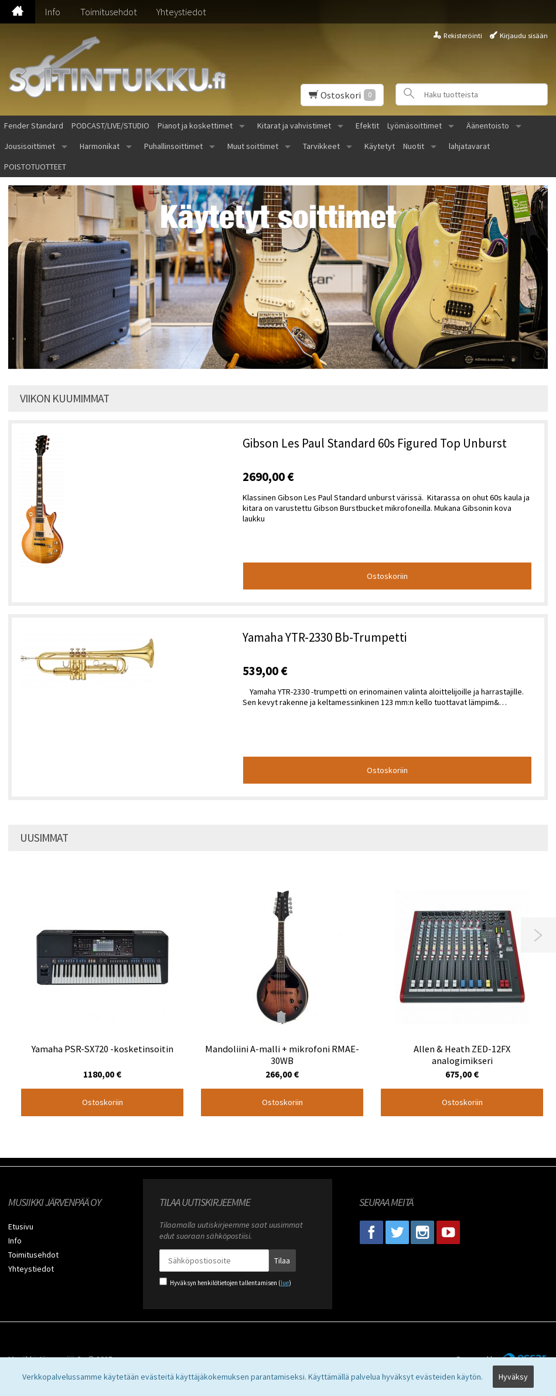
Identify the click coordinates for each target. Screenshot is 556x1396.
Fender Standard (33, 125)
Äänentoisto (487, 125)
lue (285, 1283)
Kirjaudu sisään (524, 35)
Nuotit (413, 146)
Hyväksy (513, 1376)
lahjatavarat (469, 146)
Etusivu (20, 1226)
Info (52, 11)
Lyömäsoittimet (414, 125)
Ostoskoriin (387, 576)
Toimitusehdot (108, 11)
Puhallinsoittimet (173, 146)
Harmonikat (100, 146)
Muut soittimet (252, 146)
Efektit (367, 125)
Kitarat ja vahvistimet (294, 125)
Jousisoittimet (29, 146)
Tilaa (282, 1260)
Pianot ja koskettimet (195, 125)
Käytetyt (379, 146)
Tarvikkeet (321, 146)
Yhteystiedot (181, 11)
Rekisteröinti (463, 35)
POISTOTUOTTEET (35, 166)
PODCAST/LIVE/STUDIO (110, 125)
